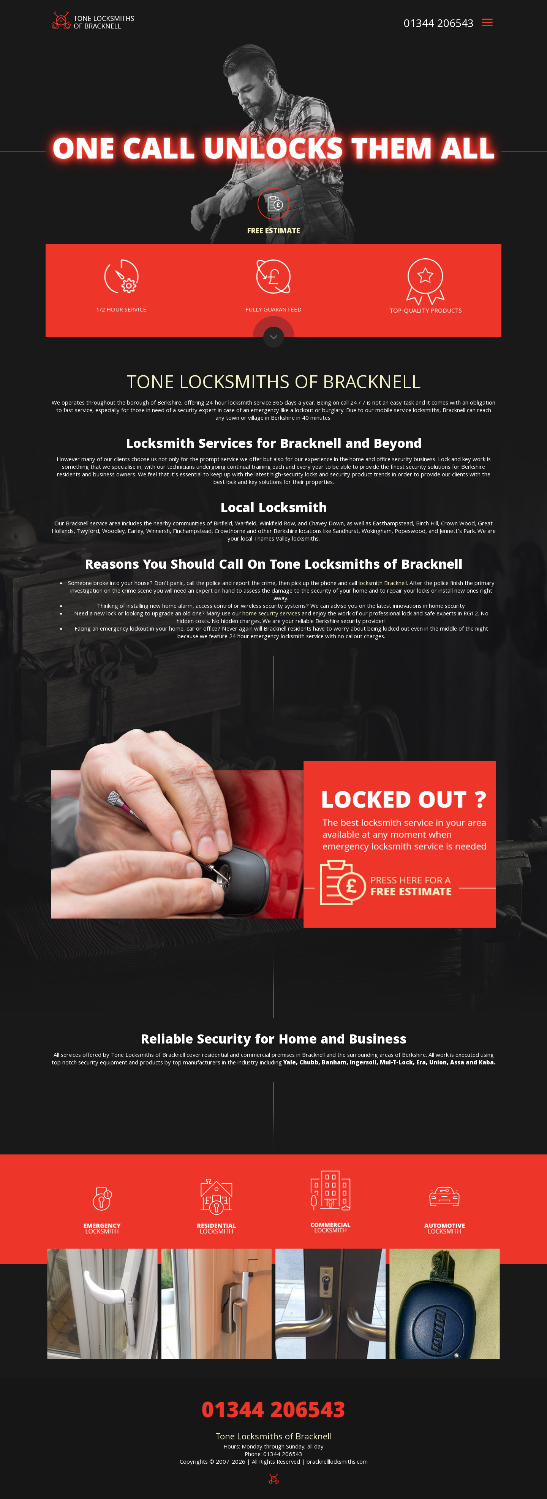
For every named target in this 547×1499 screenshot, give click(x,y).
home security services (271, 614)
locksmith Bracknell (383, 584)
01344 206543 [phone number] (439, 25)
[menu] (487, 22)
